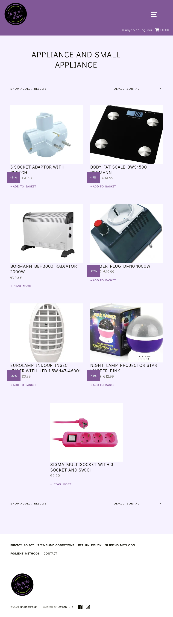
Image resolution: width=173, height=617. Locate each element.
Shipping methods (120, 545)
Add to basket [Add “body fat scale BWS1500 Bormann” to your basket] (104, 186)
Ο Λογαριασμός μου (137, 30)
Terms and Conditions (56, 545)
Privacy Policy (22, 545)
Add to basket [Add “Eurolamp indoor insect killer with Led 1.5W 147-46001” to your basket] (24, 385)
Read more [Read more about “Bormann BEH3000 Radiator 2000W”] (22, 286)
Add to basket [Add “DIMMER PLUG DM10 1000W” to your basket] (104, 280)
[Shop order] (137, 88)
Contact (50, 553)
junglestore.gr (28, 606)
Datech (62, 606)
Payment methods (25, 553)
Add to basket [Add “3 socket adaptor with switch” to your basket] (24, 186)
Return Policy (89, 545)
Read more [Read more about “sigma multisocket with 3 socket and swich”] (62, 484)
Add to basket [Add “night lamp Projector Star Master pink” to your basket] (104, 385)
